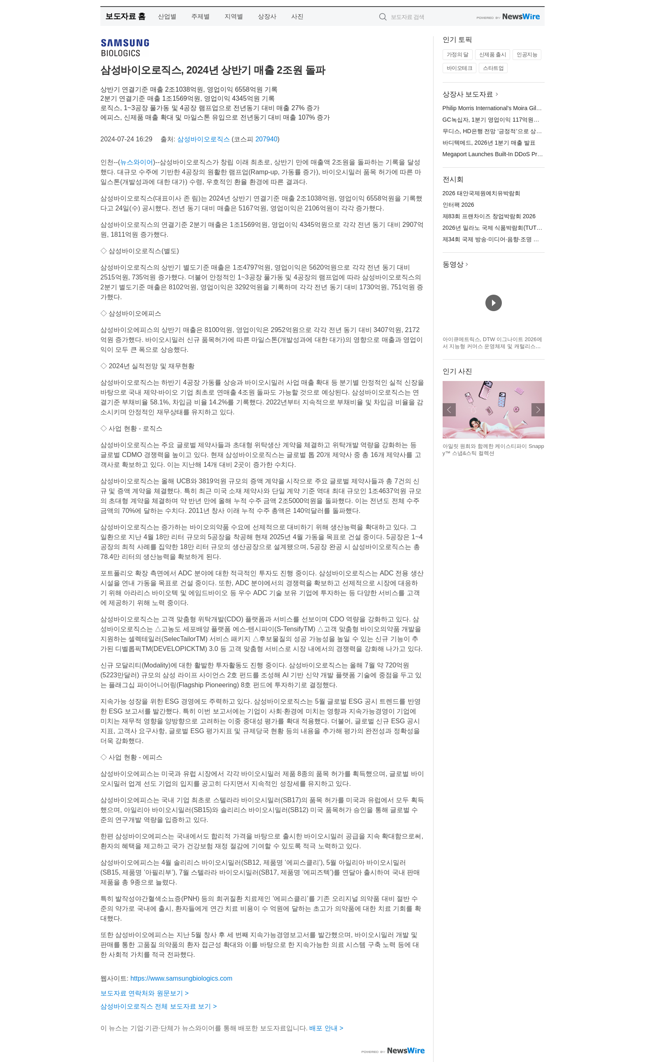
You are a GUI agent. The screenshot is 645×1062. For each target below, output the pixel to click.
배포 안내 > (326, 1028)
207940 (266, 139)
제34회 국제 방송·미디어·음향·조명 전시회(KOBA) (507, 239)
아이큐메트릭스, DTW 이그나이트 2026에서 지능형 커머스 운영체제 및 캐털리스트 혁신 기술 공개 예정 (492, 346)
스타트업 (493, 68)
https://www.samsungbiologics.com (181, 978)
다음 (538, 409)
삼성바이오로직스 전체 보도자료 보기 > (158, 1006)
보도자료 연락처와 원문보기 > (144, 993)
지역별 (234, 16)
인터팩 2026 (458, 204)
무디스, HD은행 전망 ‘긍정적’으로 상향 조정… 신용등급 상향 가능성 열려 (537, 131)
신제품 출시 (492, 54)
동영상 (453, 264)
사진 (297, 16)
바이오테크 (460, 68)
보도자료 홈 (125, 16)
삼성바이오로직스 (203, 139)
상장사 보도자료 (468, 94)
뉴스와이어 (136, 162)
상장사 (267, 16)
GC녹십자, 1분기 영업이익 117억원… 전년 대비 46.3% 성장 (520, 119)
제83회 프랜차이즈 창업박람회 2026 (489, 216)
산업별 (167, 16)
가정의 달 (458, 54)
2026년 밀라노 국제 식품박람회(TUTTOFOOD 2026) (510, 227)
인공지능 (527, 54)
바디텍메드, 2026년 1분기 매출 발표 (489, 142)
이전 (449, 409)
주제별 (200, 16)
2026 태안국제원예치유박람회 (481, 193)
